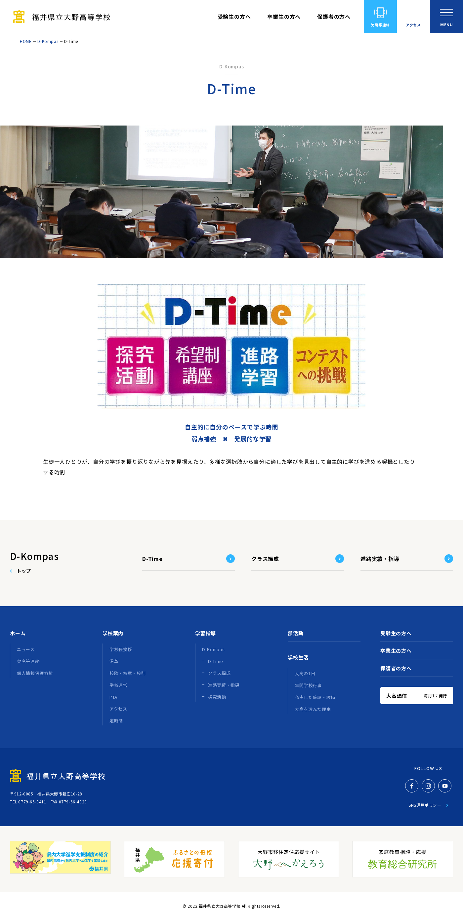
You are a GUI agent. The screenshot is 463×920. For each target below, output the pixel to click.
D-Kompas (47, 41)
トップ (24, 571)
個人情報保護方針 (35, 673)
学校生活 (298, 657)
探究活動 (217, 697)
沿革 (113, 661)
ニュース (26, 649)
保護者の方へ (334, 16)
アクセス (413, 24)
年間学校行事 (308, 685)
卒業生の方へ (284, 16)
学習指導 (205, 633)
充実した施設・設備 (315, 697)
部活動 (295, 633)
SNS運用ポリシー (424, 805)
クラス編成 (265, 559)
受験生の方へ (234, 16)
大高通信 (416, 695)
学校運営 (118, 685)
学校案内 (113, 633)
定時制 (116, 721)
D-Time (152, 559)
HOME (25, 41)
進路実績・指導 (380, 559)
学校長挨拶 (120, 649)
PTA (113, 697)
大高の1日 (305, 673)
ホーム (17, 633)
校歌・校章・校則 (127, 673)
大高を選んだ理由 (313, 709)
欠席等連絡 (380, 24)
